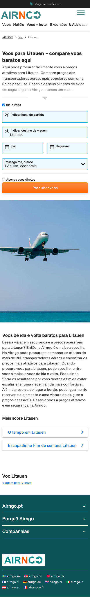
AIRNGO (7, 37)
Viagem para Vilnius (16, 482)
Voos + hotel (37, 24)
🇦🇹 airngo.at (11, 587)
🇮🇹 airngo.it (74, 581)
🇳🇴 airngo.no (33, 576)
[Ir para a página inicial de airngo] (21, 14)
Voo (20, 37)
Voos (6, 24)
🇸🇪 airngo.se (11, 576)
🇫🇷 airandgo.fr (34, 587)
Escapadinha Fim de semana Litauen (42, 445)
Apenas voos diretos (18, 179)
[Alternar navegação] (81, 12)
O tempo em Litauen (27, 432)
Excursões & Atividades (69, 24)
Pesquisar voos (45, 188)
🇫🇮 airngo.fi (10, 581)
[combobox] (47, 118)
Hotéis (18, 24)
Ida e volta (11, 104)
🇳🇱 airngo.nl (53, 581)
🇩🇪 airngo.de (32, 581)
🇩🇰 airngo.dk (55, 576)
